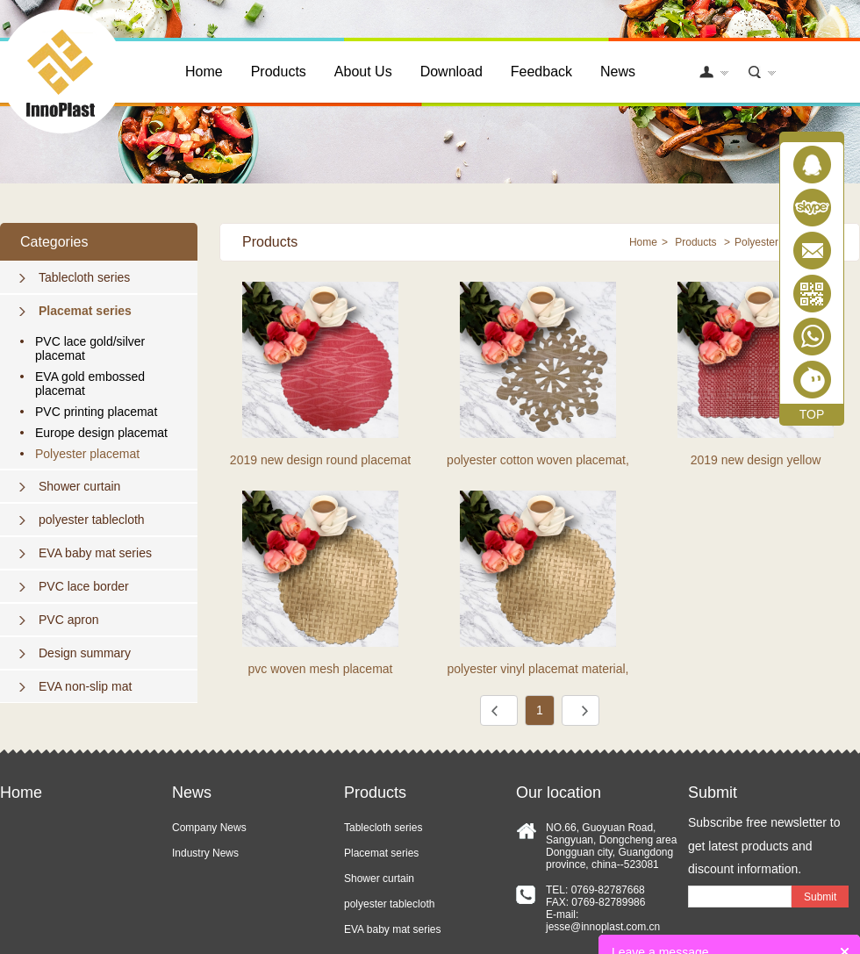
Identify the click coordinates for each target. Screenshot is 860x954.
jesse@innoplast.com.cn (603, 927)
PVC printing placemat (96, 412)
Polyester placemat (87, 454)
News (617, 71)
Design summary (85, 653)
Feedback (541, 71)
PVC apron (68, 620)
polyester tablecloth (92, 520)
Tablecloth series (84, 277)
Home (204, 71)
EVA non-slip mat (85, 686)
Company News (209, 827)
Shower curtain (79, 486)
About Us (363, 71)
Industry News (205, 853)
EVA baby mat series (95, 553)
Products (278, 71)
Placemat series (85, 311)
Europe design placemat (101, 433)
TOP (812, 414)
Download (451, 71)
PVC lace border (84, 586)
